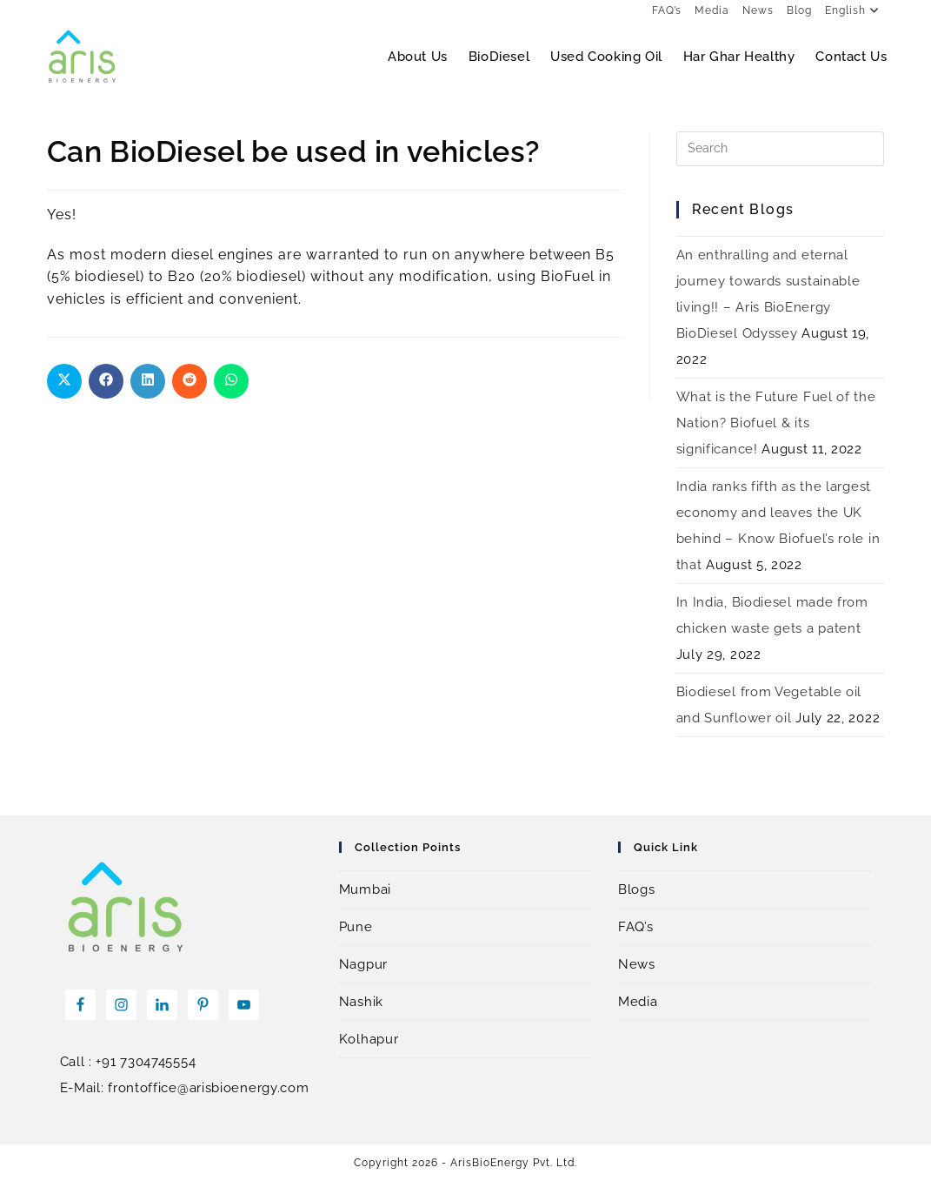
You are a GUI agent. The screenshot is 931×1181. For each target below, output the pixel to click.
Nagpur (363, 964)
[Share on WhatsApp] (231, 381)
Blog (799, 10)
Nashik (361, 1002)
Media (712, 10)
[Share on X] (64, 381)
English (854, 10)
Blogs (636, 889)
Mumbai (365, 889)
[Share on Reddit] (189, 381)
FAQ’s (667, 10)
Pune (356, 927)
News (758, 10)
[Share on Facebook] (106, 381)
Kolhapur (369, 1039)
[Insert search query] (780, 148)
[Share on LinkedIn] (147, 381)
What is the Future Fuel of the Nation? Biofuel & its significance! (776, 423)
